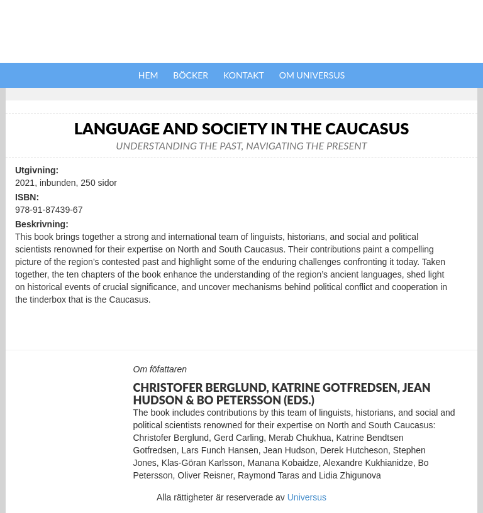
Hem (148, 75)
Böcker (190, 75)
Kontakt (243, 75)
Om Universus (312, 75)
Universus (306, 497)
